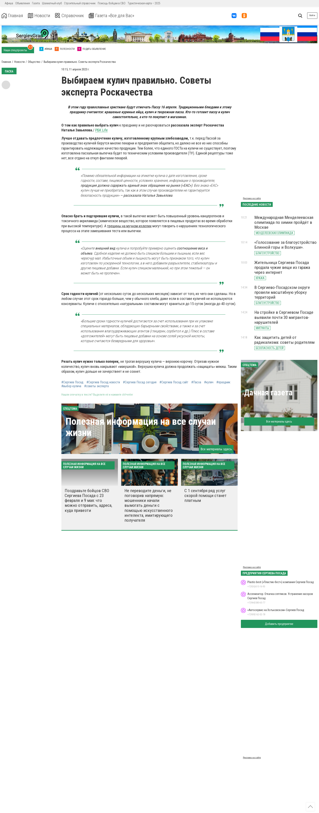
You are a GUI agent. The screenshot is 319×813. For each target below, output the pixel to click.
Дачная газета (268, 392)
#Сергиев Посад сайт (174, 382)
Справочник (72, 15)
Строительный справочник (79, 3)
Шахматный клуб (52, 3)
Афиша (9, 3)
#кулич (208, 382)
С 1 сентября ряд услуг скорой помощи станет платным (205, 495)
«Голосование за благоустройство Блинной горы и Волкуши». (285, 245)
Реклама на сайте (252, 198)
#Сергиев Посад (72, 382)
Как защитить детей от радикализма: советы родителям (284, 340)
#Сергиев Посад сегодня (139, 382)
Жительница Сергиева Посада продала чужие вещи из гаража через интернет (282, 267)
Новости (40, 15)
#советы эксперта (96, 386)
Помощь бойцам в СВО (111, 3)
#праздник (223, 382)
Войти (312, 15)
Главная (13, 15)
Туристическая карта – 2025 (144, 3)
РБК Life (101, 130)
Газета (36, 3)
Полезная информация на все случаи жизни (140, 427)
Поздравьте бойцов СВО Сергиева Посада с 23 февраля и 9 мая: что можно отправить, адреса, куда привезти (88, 500)
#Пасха (196, 382)
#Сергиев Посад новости (103, 382)
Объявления (22, 3)
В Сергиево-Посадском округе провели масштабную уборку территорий (282, 292)
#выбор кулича (71, 386)
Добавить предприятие (279, 624)
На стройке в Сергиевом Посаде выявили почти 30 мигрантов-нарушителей (283, 317)
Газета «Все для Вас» (116, 15)
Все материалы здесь (216, 449)
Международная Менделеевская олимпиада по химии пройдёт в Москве (283, 222)
